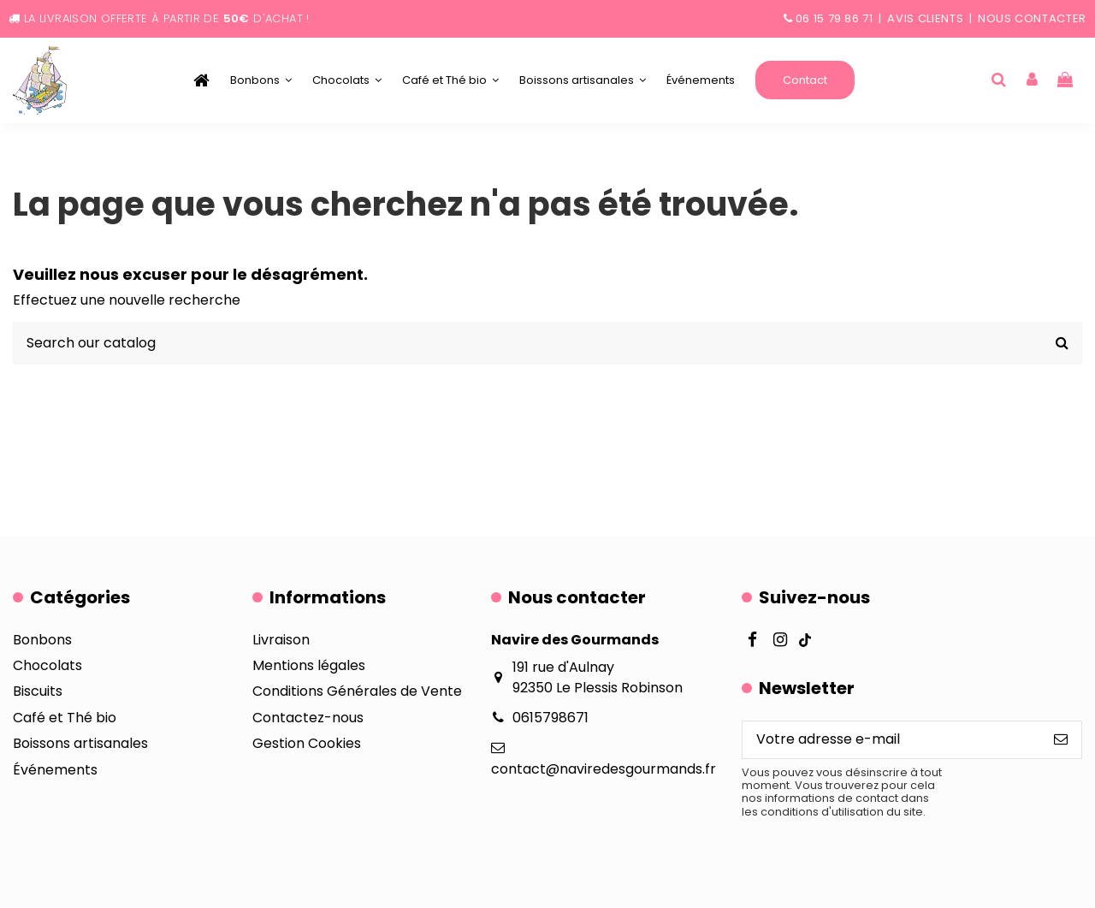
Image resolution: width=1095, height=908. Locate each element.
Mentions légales (308, 665)
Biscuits (37, 691)
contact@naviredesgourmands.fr (603, 769)
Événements (55, 770)
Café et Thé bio (64, 717)
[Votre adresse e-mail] (891, 739)
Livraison (281, 640)
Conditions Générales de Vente (357, 691)
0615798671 (550, 717)
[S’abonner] (1060, 739)
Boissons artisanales (80, 743)
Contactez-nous (308, 717)
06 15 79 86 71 (834, 18)
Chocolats (47, 665)
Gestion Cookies (306, 743)
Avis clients (925, 18)
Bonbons (42, 640)
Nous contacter (1032, 18)
